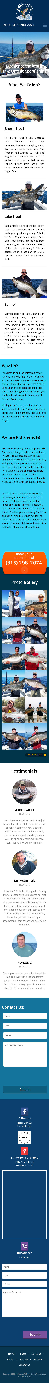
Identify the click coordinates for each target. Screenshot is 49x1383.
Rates (23, 1354)
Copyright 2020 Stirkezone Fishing (16, 1374)
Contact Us (24, 1364)
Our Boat (36, 1354)
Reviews (38, 1359)
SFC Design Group (24, 1376)
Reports (24, 1359)
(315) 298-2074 (23, 25)
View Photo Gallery (35, 755)
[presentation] (23, 1076)
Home (11, 1354)
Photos (11, 1359)
